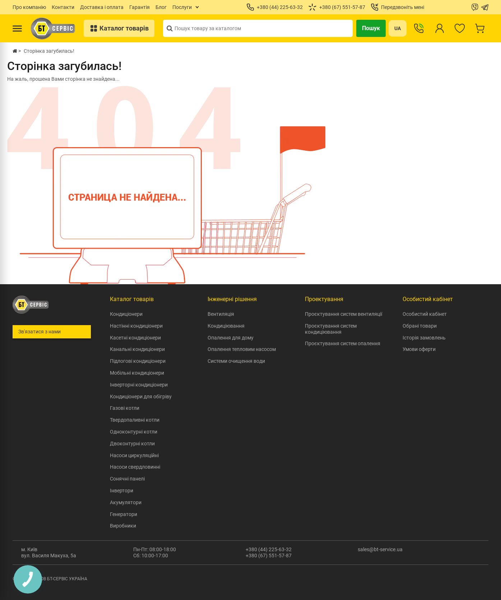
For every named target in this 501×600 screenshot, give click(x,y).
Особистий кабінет (425, 314)
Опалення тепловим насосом (242, 349)
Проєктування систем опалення (342, 343)
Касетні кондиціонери (135, 338)
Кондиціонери (126, 314)
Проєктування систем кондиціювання (331, 329)
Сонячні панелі (127, 479)
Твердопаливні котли (134, 420)
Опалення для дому (231, 338)
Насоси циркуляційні (134, 455)
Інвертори (121, 490)
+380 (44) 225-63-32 (269, 549)
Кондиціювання (226, 326)
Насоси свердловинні (135, 467)
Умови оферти (419, 349)
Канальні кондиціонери (137, 349)
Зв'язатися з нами (39, 331)
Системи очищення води (236, 361)
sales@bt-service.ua (380, 549)
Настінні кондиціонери (136, 326)
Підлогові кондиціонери (138, 361)
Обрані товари (420, 326)
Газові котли (124, 408)
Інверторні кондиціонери (139, 385)
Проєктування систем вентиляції (343, 314)
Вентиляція (221, 314)
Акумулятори (126, 502)
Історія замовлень (424, 338)
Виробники (123, 526)
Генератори (123, 514)
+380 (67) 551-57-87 (269, 555)
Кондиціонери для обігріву (141, 396)
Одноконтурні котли (133, 432)
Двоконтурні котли (132, 443)
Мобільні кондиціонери (137, 373)
